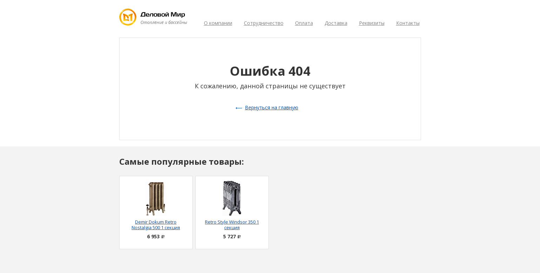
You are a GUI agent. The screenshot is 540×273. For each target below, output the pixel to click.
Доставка (336, 23)
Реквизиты (372, 23)
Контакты (408, 23)
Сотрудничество (264, 23)
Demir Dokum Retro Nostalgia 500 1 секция (156, 225)
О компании (218, 23)
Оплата (304, 23)
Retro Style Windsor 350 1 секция (232, 225)
